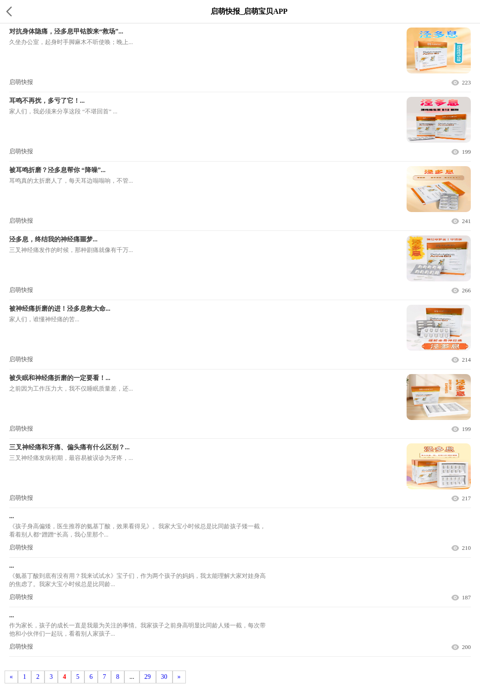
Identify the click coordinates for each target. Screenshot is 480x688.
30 (164, 676)
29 (148, 676)
